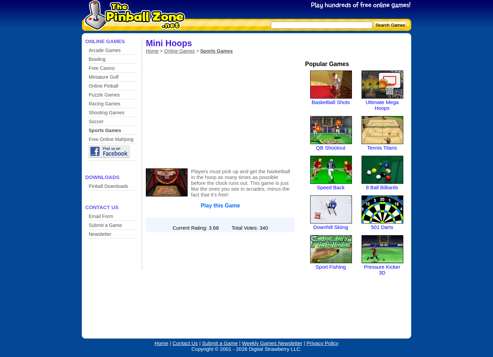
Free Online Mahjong (111, 139)
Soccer (96, 121)
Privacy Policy (322, 343)
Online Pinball (103, 86)
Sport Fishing (331, 267)
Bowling (97, 59)
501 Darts (382, 227)
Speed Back (331, 187)
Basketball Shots (331, 102)
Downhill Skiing (330, 227)
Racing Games (105, 103)
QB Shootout (330, 148)
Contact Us (185, 343)
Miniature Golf (103, 77)
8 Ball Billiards (382, 187)
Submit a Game (105, 225)
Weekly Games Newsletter (272, 343)
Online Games (179, 51)
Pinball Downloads (108, 186)
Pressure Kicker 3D (382, 270)
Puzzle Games (104, 95)
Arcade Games (105, 50)
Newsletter (100, 234)
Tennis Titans (382, 148)
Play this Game (220, 205)
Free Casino (102, 68)
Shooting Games (106, 112)
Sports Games (105, 130)
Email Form (101, 216)
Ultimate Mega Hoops (382, 105)
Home (152, 51)
